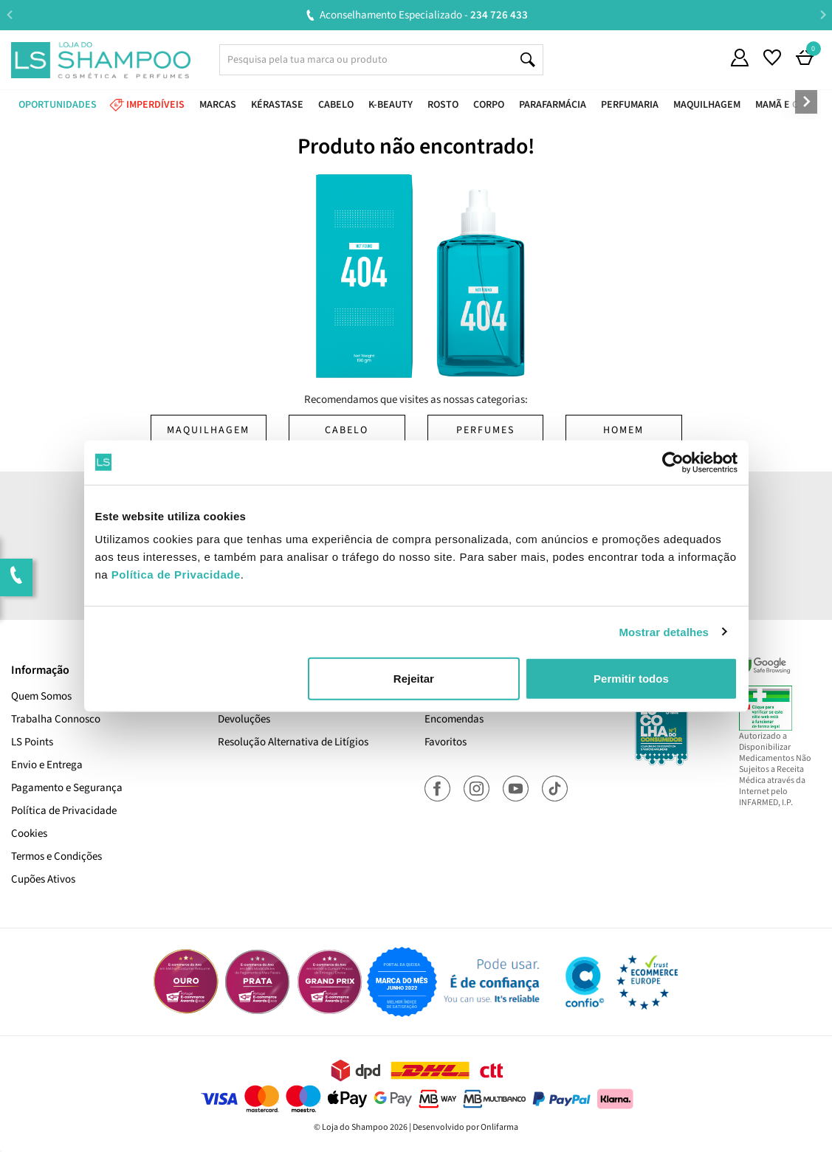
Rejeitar (413, 678)
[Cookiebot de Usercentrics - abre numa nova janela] (673, 462)
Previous (9, 14)
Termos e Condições (56, 856)
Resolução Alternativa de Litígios (293, 742)
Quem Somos (41, 696)
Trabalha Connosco (55, 719)
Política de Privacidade (64, 810)
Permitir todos (631, 678)
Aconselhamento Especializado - (424, 15)
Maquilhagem (208, 430)
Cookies (29, 833)
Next (823, 14)
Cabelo (346, 430)
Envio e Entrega (47, 765)
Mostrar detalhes (664, 631)
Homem (623, 430)
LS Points (32, 742)
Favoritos (445, 742)
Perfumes (485, 430)
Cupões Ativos (43, 879)
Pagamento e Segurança (67, 788)
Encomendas (454, 719)
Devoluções (244, 719)
